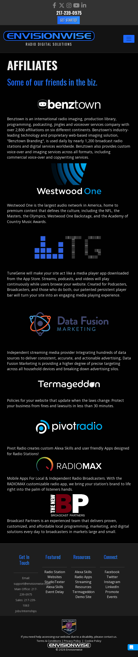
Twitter (112, 577)
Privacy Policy (72, 641)
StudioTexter (55, 582)
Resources (83, 587)
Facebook (112, 572)
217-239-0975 (69, 13)
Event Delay (55, 592)
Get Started (68, 20)
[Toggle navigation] (129, 39)
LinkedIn (112, 587)
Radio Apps (83, 577)
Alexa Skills (54, 587)
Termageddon (83, 592)
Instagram (112, 582)
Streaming (83, 582)
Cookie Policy (93, 641)
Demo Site (83, 596)
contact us (110, 637)
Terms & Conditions (49, 641)
